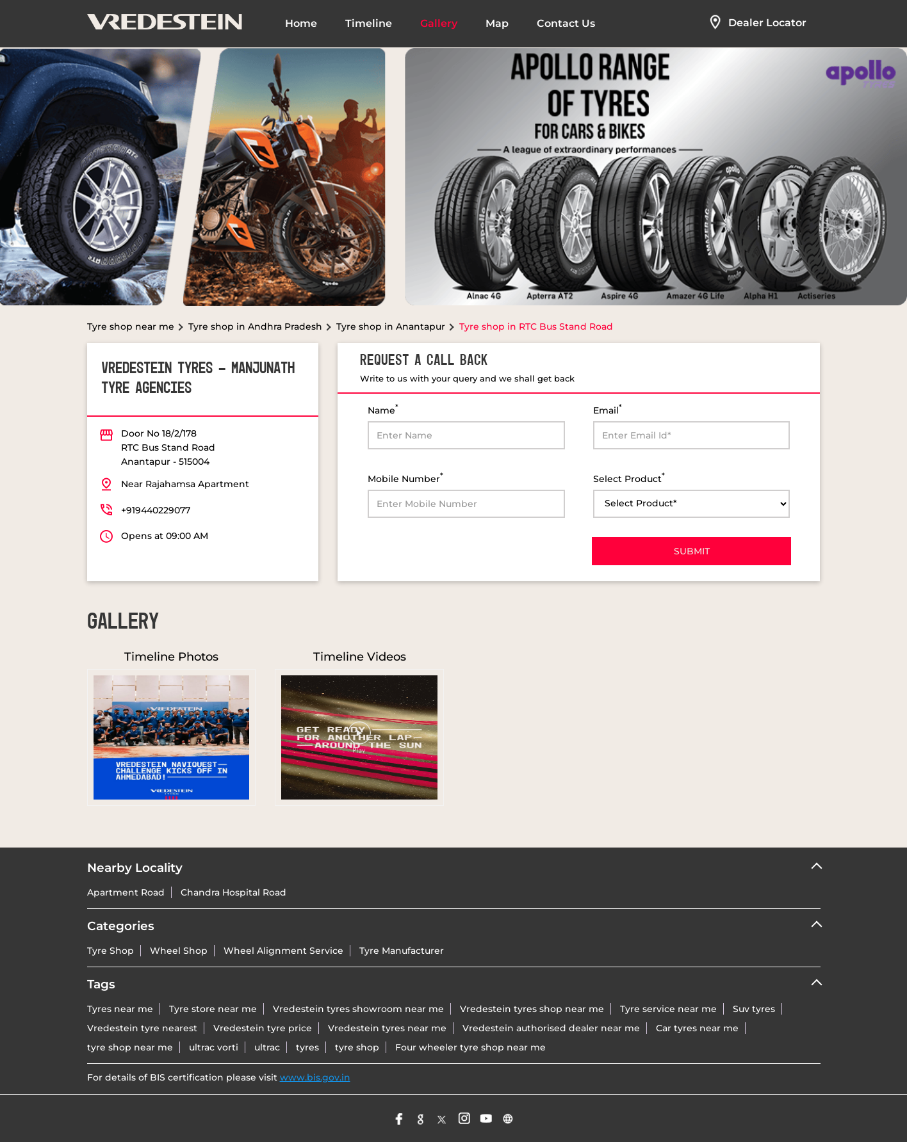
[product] (691, 504)
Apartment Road (126, 892)
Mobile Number (405, 478)
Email (607, 409)
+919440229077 (155, 510)
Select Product (629, 478)
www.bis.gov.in (315, 1077)
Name (383, 409)
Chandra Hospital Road (233, 892)
